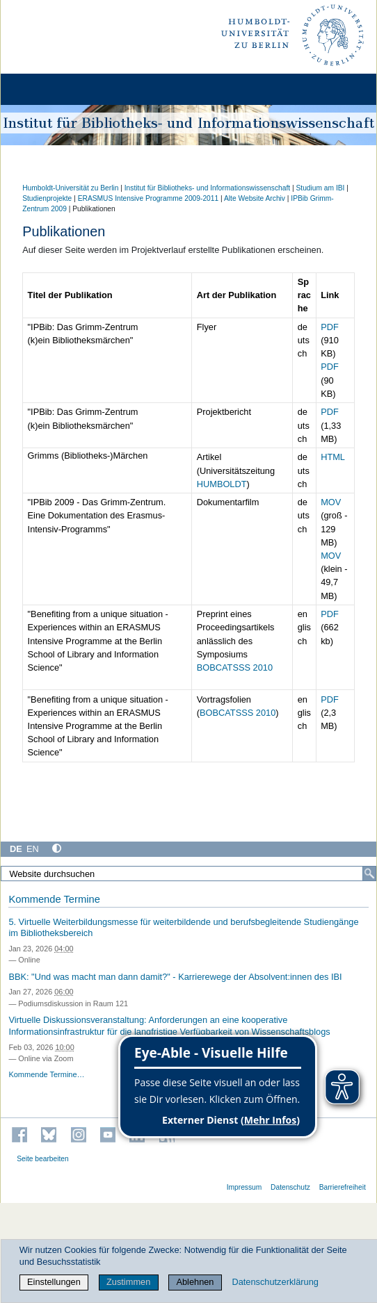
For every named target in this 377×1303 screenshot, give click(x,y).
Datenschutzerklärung (275, 1282)
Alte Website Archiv (254, 198)
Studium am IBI (320, 188)
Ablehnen (195, 1282)
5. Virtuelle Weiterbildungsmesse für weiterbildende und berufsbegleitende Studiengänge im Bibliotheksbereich (183, 928)
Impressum (244, 1187)
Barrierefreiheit (342, 1187)
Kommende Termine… (46, 1074)
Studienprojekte (47, 198)
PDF (330, 327)
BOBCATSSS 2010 (235, 667)
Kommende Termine (53, 899)
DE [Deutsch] (16, 849)
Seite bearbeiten (43, 1159)
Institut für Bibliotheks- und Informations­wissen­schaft (207, 188)
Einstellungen (54, 1282)
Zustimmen (128, 1282)
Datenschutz (290, 1187)
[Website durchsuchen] (188, 873)
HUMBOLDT (222, 484)
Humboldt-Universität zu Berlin (70, 188)
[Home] (50, 89)
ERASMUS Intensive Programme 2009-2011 (148, 198)
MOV (331, 502)
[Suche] (369, 873)
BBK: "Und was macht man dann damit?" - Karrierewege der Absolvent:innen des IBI (175, 977)
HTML (333, 457)
